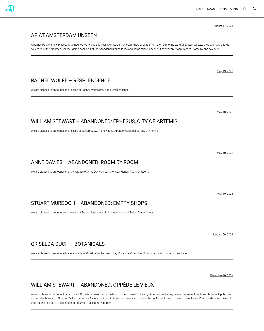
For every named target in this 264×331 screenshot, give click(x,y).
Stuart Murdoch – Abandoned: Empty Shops (89, 203)
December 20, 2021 (221, 275)
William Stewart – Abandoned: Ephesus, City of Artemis (104, 121)
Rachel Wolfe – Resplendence (70, 80)
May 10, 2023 (225, 112)
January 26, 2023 (222, 234)
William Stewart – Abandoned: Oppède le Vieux (92, 285)
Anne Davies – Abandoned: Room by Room (84, 162)
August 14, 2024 (223, 26)
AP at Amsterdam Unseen (64, 35)
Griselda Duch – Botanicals (68, 244)
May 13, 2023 (225, 71)
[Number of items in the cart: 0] (255, 9)
